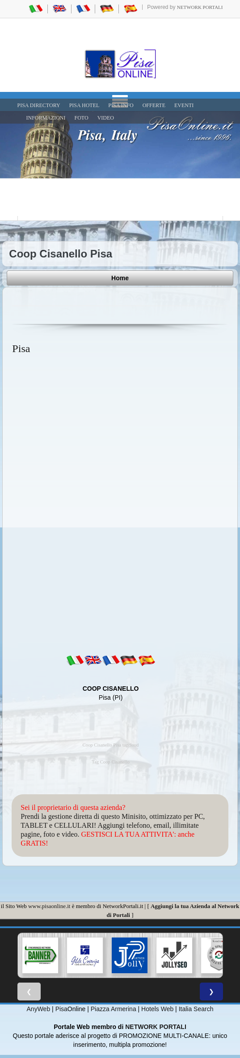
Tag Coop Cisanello (111, 761)
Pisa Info (120, 105)
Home (120, 278)
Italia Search (196, 1008)
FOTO (81, 118)
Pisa (61, 1008)
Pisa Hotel (84, 105)
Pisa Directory (38, 105)
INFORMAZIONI (46, 118)
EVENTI (184, 105)
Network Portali (200, 7)
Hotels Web (157, 1008)
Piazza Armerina (113, 1008)
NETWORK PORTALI (155, 1026)
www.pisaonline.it (49, 906)
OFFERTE (154, 105)
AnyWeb (39, 1008)
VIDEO (105, 118)
